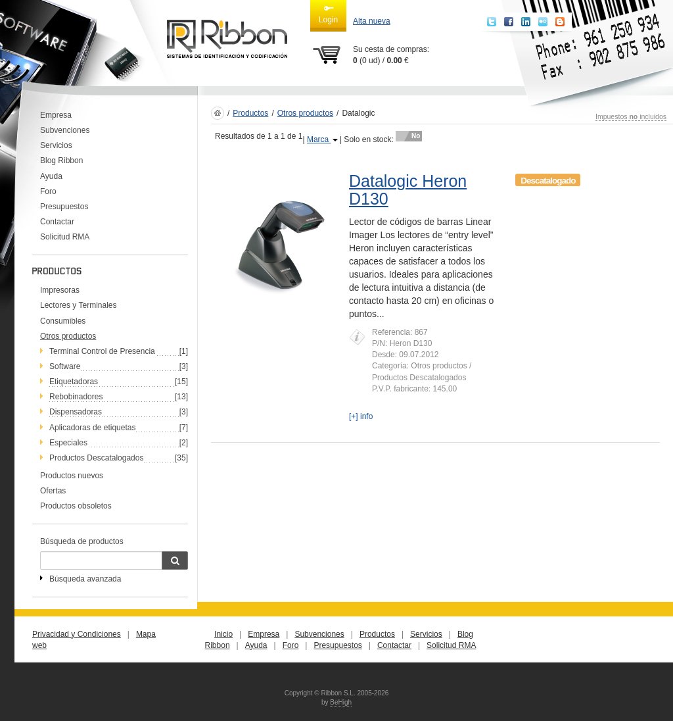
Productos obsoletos (76, 505)
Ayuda (51, 176)
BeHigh (341, 702)
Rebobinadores (76, 396)
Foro (48, 191)
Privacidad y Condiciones (76, 634)
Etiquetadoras (73, 381)
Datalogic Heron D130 (408, 190)
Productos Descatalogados (96, 457)
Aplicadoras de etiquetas (92, 427)
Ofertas (53, 490)
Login (328, 13)
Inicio (223, 634)
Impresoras (60, 290)
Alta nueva (371, 21)
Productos (250, 113)
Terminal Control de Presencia (102, 351)
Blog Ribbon (61, 160)
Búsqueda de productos (82, 541)
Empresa (56, 115)
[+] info (361, 416)
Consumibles (62, 321)
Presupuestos (64, 206)
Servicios (56, 145)
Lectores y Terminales (78, 305)
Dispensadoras (75, 411)
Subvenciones (64, 130)
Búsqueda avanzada (85, 579)
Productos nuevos (71, 475)
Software (64, 366)
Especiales (68, 442)
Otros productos (305, 113)
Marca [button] (322, 139)
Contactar (57, 221)
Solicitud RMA (64, 236)
